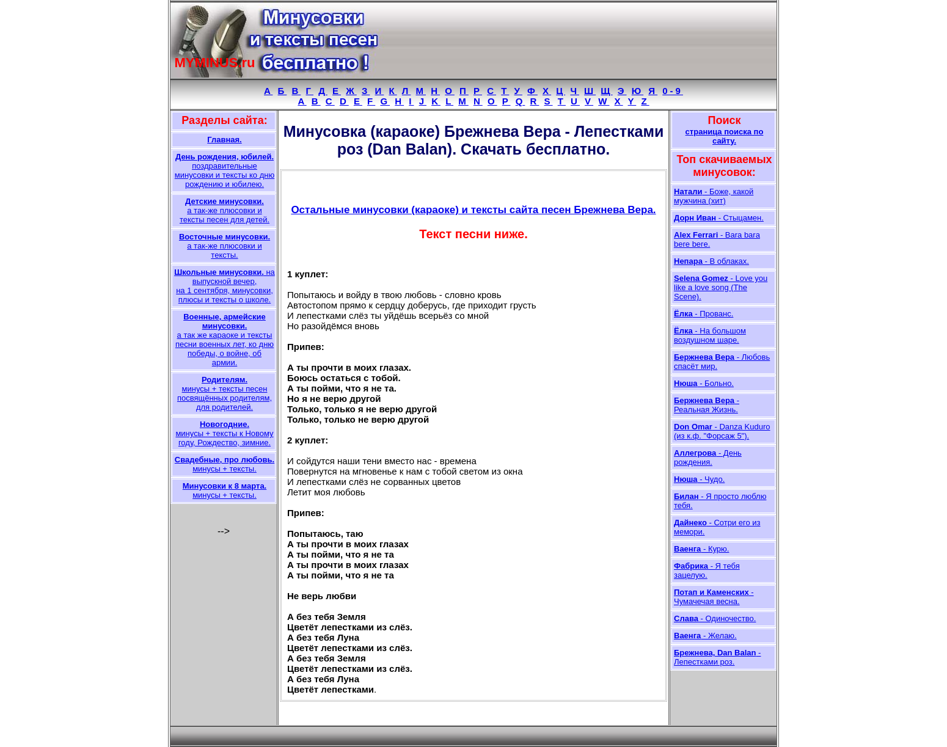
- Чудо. (699, 479)
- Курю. (701, 548)
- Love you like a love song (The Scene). (720, 287)
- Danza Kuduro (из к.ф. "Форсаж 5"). (722, 431)
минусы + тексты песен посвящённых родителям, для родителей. (224, 393)
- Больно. (704, 383)
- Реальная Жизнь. (706, 405)
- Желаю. (705, 635)
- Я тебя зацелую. (707, 570)
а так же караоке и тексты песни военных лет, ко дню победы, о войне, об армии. (224, 339)
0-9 (672, 91)
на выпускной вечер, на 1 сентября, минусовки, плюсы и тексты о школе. (224, 286)
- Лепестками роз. (717, 657)
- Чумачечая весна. (714, 597)
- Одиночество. (715, 618)
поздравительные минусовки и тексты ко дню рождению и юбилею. (224, 170)
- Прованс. (703, 313)
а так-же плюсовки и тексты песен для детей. (224, 210)
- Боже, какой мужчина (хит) (713, 196)
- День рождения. (708, 457)
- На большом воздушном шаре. (710, 335)
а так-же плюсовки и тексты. (224, 246)
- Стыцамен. (719, 217)
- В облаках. (711, 261)
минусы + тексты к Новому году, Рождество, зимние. (224, 433)
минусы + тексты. (224, 464)
